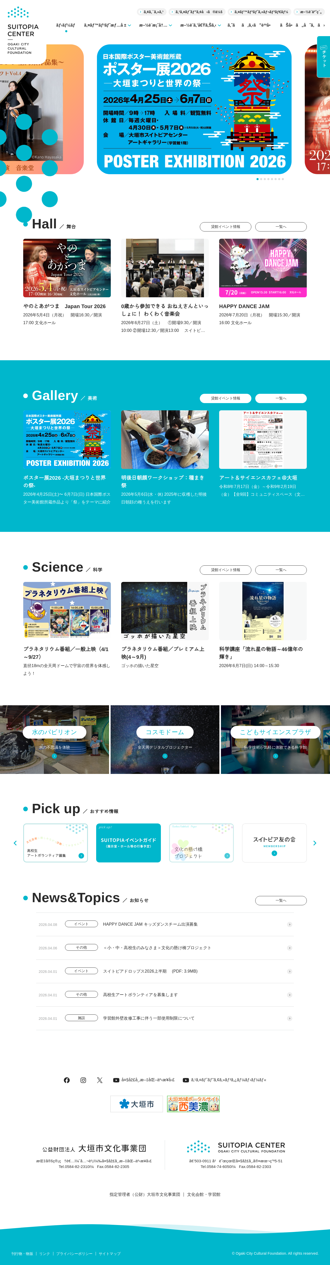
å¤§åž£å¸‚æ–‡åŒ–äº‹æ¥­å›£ (144, 1080)
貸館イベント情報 (225, 227)
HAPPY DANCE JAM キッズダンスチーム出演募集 (150, 924)
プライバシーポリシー (74, 1254)
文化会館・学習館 (203, 1194)
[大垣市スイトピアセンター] (23, 32)
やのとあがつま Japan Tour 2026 (64, 306)
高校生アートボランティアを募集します (140, 994)
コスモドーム (165, 731)
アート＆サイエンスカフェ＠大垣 (258, 478)
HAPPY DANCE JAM (244, 306)
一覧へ (281, 227)
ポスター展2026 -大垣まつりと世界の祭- (64, 482)
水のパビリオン (54, 731)
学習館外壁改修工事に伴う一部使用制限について (149, 1018)
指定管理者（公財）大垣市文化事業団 (145, 1194)
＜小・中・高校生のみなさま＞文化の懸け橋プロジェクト (157, 948)
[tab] (258, 179)
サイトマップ (110, 1254)
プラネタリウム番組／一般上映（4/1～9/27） (66, 653)
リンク (44, 1254)
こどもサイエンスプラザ (275, 731)
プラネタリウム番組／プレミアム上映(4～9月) (162, 653)
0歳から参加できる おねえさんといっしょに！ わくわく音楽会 (165, 310)
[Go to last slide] (15, 843)
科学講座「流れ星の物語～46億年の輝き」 (261, 653)
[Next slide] (314, 843)
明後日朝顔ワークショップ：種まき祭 (162, 482)
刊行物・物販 (22, 1254)
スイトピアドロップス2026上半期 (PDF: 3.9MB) (150, 971)
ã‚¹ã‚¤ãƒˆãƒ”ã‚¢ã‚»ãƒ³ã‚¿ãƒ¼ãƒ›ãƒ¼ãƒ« (224, 1080)
